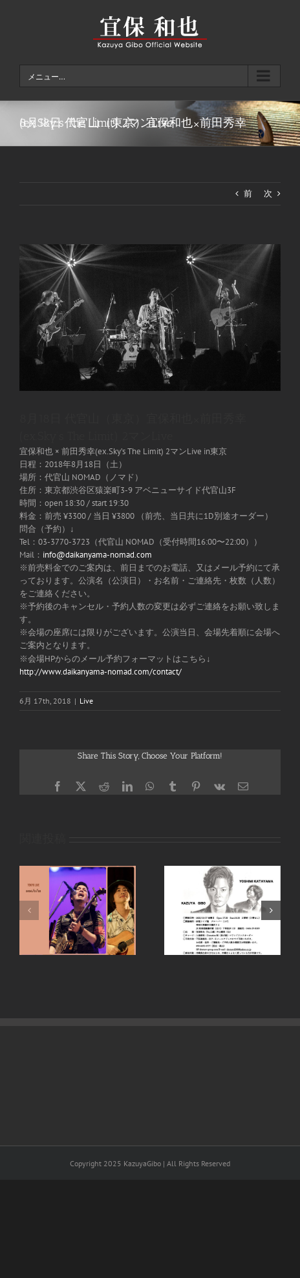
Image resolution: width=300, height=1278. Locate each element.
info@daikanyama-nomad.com (97, 554)
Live (86, 701)
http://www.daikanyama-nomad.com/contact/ (100, 671)
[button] (29, 910)
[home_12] (150, 317)
